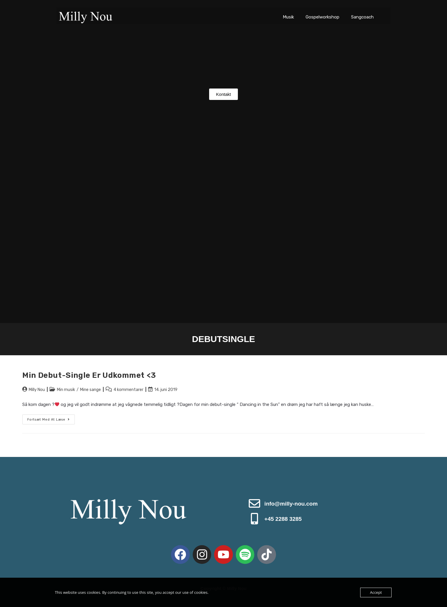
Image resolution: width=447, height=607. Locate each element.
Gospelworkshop (322, 17)
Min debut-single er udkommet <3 (89, 375)
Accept (376, 592)
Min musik (66, 389)
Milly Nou (37, 389)
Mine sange (90, 389)
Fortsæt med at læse (51, 417)
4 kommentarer (128, 389)
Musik (288, 17)
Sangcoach (362, 17)
